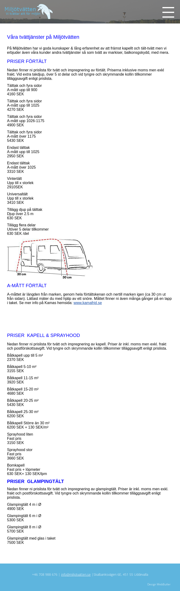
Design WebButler (159, 584)
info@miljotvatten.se (76, 574)
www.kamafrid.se (88, 303)
